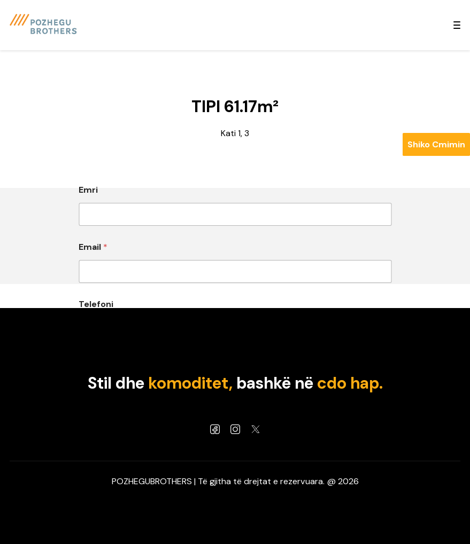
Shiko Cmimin (436, 144)
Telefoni (96, 304)
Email (93, 247)
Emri (88, 190)
